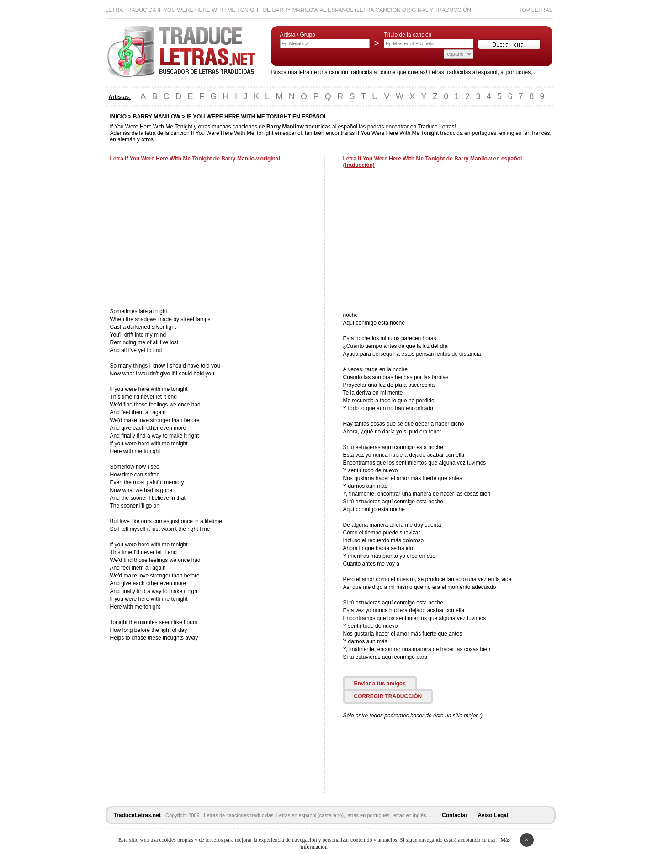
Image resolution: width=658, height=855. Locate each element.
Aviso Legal (493, 815)
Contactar (454, 815)
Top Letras (535, 10)
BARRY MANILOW (156, 116)
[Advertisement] (187, 236)
